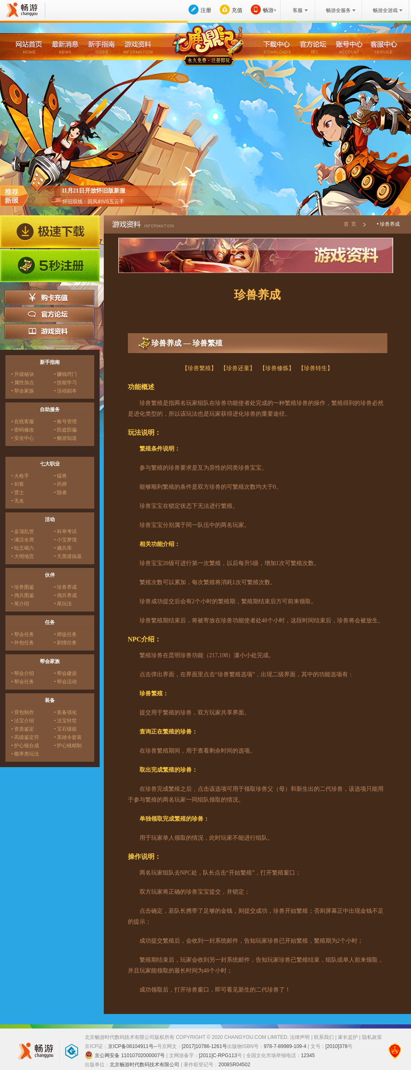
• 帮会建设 (65, 673)
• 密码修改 (22, 430)
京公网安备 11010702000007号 (125, 1055)
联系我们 (324, 1037)
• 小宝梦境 (65, 540)
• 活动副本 (65, 391)
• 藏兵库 (63, 548)
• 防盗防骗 (65, 430)
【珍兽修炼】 (276, 368)
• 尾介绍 (20, 604)
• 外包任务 (22, 643)
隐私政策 (372, 1037)
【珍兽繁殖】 (199, 368)
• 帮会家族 (22, 391)
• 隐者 (60, 492)
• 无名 (17, 501)
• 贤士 (17, 492)
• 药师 (60, 484)
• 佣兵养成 (65, 595)
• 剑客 (17, 484)
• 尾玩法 (63, 604)
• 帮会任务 (22, 634)
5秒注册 (50, 266)
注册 (206, 10)
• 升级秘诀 (22, 374)
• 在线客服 (22, 421)
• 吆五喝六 (22, 548)
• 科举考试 (65, 531)
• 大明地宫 (22, 556)
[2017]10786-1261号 (204, 1046)
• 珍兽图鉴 (22, 587)
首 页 (349, 224)
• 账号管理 (65, 421)
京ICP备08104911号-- (132, 1046)
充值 (237, 10)
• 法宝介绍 (22, 721)
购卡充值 (49, 297)
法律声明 (300, 1037)
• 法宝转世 (65, 721)
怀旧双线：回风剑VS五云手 (93, 202)
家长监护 (348, 1037)
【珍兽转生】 (315, 368)
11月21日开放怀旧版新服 (93, 191)
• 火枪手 (20, 476)
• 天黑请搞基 (68, 556)
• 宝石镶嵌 (65, 729)
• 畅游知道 (65, 438)
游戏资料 (49, 331)
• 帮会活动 (65, 682)
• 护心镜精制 (68, 745)
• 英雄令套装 (68, 737)
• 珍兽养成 (65, 587)
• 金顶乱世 (22, 531)
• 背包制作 (22, 712)
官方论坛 (49, 314)
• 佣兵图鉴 (22, 595)
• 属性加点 (22, 382)
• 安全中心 (22, 438)
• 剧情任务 (65, 643)
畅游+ (269, 10)
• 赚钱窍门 (65, 374)
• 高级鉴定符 (25, 737)
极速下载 (50, 232)
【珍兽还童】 (237, 368)
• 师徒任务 (65, 634)
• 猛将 (60, 476)
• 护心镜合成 (25, 745)
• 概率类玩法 (25, 754)
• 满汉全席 (22, 540)
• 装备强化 (65, 712)
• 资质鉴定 (22, 729)
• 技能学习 (65, 382)
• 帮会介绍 (22, 673)
